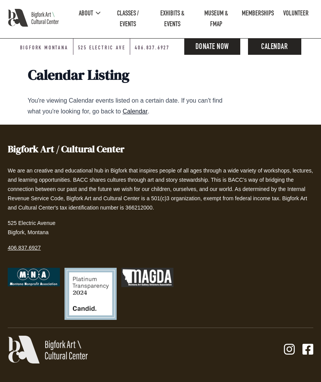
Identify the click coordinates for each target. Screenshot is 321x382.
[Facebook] (307, 350)
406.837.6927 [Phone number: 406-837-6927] (152, 48)
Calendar (274, 47)
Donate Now (212, 47)
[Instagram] (289, 350)
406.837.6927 (24, 248)
